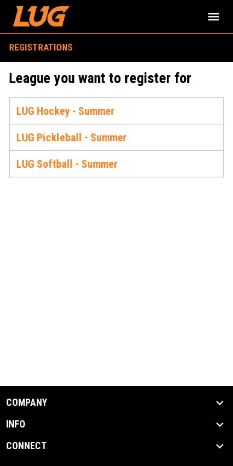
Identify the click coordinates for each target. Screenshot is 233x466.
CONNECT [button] (26, 446)
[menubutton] (214, 17)
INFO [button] (15, 424)
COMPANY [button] (26, 403)
